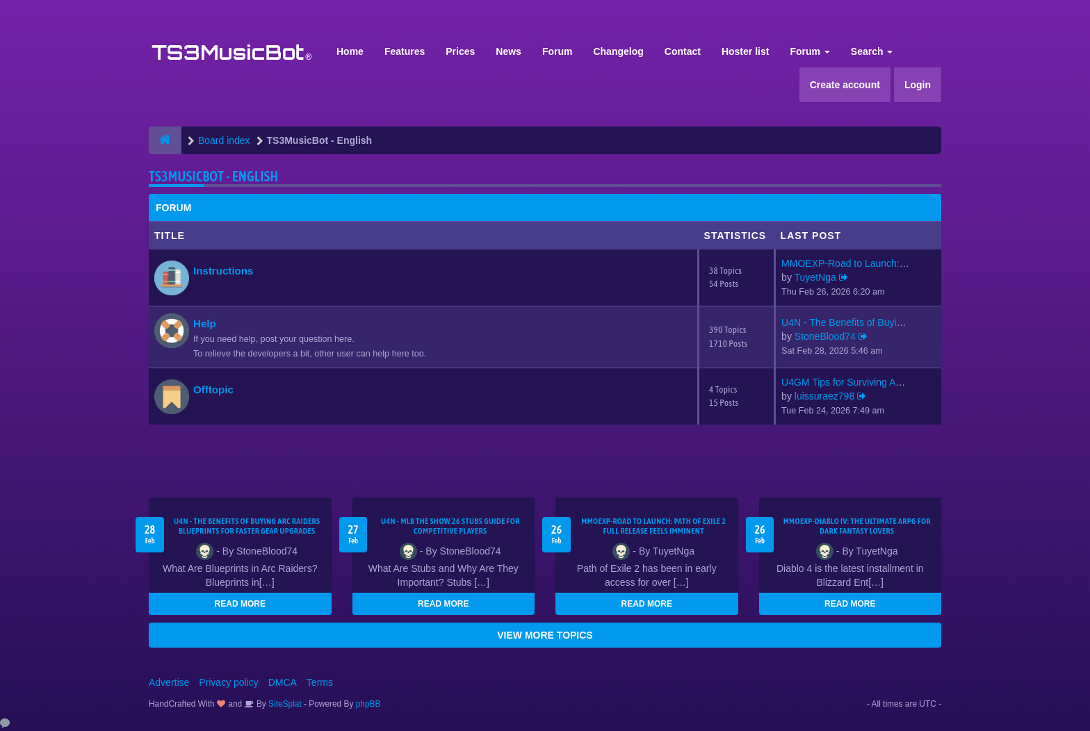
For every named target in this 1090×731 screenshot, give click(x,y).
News (508, 51)
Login (917, 84)
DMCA (282, 682)
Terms (320, 682)
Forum (557, 51)
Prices (460, 51)
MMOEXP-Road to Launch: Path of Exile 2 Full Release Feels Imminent (653, 526)
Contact (683, 51)
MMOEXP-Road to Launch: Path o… (860, 263)
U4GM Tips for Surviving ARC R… (855, 382)
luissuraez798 (824, 396)
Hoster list (745, 51)
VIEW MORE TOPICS (544, 635)
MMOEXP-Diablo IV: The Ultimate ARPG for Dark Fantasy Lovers (857, 526)
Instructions (223, 271)
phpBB (368, 704)
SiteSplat (284, 704)
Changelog (618, 51)
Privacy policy (229, 682)
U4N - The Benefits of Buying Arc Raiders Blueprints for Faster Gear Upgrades (247, 526)
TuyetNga (815, 277)
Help (204, 323)
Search (872, 51)
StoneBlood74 (825, 336)
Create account (845, 84)
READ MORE (240, 604)
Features (404, 51)
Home (350, 51)
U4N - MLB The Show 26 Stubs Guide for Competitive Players (450, 526)
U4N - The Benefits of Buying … (850, 322)
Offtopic (213, 389)
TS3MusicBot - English (213, 176)
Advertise (169, 682)
